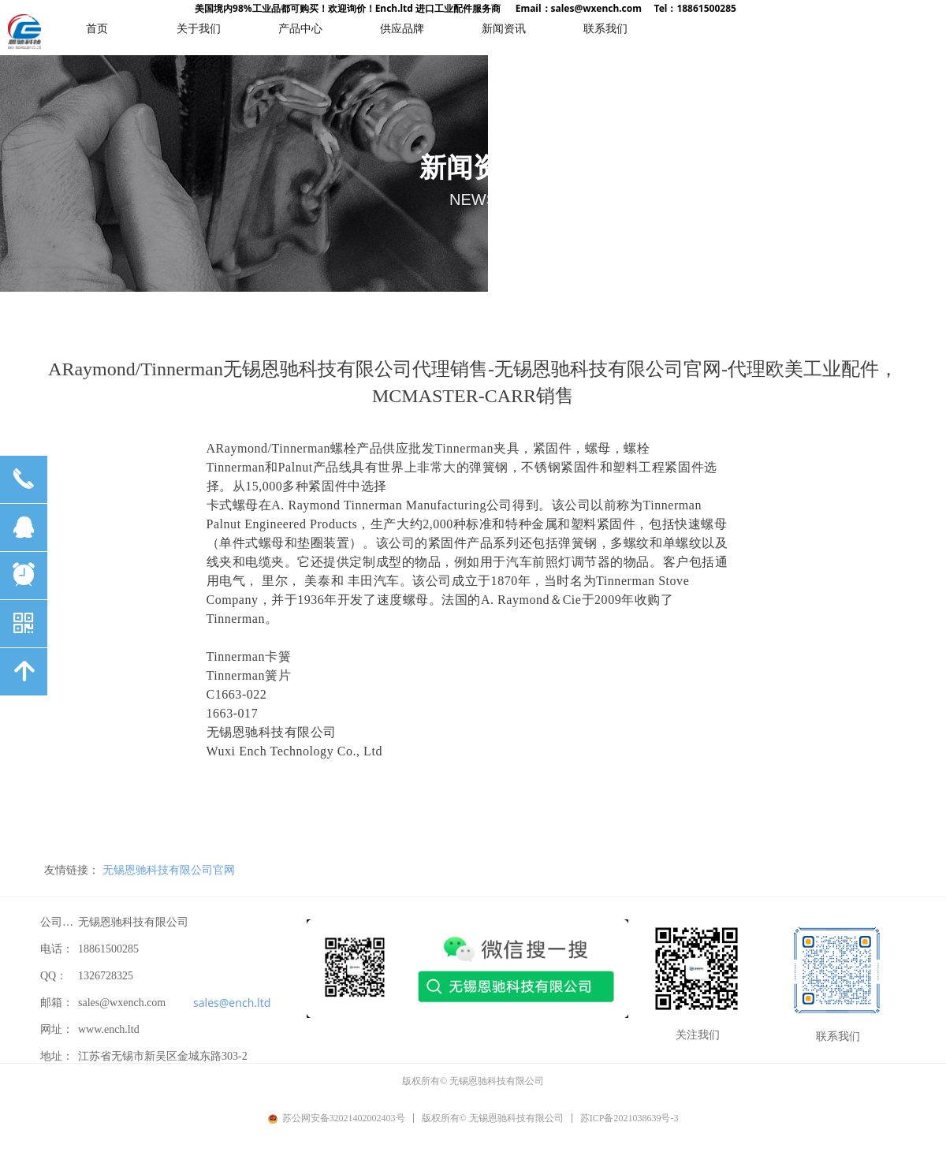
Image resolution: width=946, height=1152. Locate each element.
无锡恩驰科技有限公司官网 (168, 869)
